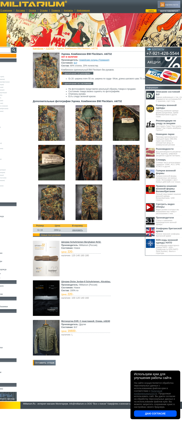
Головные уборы (9, 257)
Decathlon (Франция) (11, 124)
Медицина (7, 351)
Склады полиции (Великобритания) (16, 108)
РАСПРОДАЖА (9, 64)
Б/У (82, 63)
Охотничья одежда (10, 208)
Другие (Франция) (10, 199)
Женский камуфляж (11, 277)
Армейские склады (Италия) (13, 87)
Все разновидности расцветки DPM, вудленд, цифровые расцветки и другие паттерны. (169, 152)
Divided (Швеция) (10, 130)
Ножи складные (9, 376)
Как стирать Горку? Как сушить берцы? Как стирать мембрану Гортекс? (169, 125)
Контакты (68, 10)
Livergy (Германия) (10, 140)
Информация (83, 10)
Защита (5, 343)
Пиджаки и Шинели (11, 273)
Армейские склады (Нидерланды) (15, 92)
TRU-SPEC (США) (10, 164)
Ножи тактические (10, 368)
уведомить (84, 272)
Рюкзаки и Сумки (10, 323)
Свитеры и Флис (9, 232)
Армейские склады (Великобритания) (17, 82)
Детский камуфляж (11, 265)
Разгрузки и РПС (10, 331)
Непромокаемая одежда (13, 216)
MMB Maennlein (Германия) (13, 148)
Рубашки (6, 236)
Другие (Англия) (9, 194)
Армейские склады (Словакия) (14, 180)
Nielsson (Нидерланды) (12, 151)
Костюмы (6, 212)
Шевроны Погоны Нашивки (15, 306)
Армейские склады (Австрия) (14, 76)
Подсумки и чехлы (10, 335)
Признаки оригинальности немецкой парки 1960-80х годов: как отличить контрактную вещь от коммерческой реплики (169, 139)
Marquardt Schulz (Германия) (13, 186)
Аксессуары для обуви (12, 294)
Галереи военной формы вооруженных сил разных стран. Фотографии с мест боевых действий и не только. (169, 176)
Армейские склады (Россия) (13, 103)
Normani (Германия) (11, 154)
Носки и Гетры (9, 290)
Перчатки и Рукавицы (12, 261)
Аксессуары (7, 380)
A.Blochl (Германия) (11, 114)
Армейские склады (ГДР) (12, 98)
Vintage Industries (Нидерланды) (15, 170)
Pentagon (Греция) (10, 156)
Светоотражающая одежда (14, 269)
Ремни (5, 319)
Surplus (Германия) (10, 162)
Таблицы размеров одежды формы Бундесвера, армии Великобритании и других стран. (169, 111)
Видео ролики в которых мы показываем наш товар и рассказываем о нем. (169, 208)
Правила (55, 10)
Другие (6, 74)
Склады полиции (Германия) (13, 111)
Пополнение (9, 55)
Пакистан (7, 191)
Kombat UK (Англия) (11, 135)
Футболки (7, 241)
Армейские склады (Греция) (13, 100)
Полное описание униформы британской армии (169, 232)
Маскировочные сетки (12, 347)
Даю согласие (155, 413)
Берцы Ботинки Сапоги (13, 286)
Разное (5, 355)
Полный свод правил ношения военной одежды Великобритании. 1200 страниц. (169, 193)
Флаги (5, 302)
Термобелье (7, 245)
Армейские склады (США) (13, 95)
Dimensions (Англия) (11, 183)
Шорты (5, 228)
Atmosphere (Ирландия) (12, 116)
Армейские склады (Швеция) (14, 84)
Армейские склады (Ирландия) (14, 172)
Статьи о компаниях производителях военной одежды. (169, 220)
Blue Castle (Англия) (11, 119)
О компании (6, 10)
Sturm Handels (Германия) (13, 159)
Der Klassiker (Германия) (12, 127)
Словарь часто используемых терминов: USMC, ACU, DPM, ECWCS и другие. (169, 162)
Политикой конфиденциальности (148, 392)
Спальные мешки (10, 327)
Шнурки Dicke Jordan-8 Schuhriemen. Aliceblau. (92, 323)
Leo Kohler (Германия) (11, 138)
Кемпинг (6, 315)
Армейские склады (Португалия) (15, 178)
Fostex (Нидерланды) (11, 132)
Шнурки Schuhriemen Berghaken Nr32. (88, 284)
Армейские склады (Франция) (14, 90)
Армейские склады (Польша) (14, 175)
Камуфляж (44, 48)
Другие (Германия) (10, 196)
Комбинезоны (8, 249)
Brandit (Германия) (10, 122)
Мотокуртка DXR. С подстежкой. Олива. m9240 (92, 363)
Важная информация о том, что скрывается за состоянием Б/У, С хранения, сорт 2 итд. (169, 96)
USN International (10, 167)
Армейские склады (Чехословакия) (16, 106)
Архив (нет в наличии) (12, 388)
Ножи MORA (8, 364)
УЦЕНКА (56, 48)
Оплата (32, 10)
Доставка (20, 10)
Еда (4, 339)
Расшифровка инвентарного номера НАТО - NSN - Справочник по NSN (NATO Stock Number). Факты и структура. (169, 246)
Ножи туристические (12, 372)
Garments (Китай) (10, 188)
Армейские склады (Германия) (100, 60)
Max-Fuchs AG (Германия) (13, 143)
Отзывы (44, 10)
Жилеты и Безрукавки (12, 253)
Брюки (5, 224)
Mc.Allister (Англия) (11, 146)
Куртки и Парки (9, 220)
